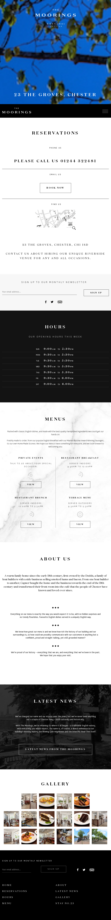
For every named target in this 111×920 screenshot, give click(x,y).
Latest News (67, 891)
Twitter (52, 302)
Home (7, 885)
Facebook (46, 301)
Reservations (14, 891)
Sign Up (96, 293)
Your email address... (11, 291)
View (31, 485)
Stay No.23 (65, 903)
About (61, 885)
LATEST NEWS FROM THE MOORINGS (55, 749)
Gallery (63, 897)
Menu (7, 903)
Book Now (55, 188)
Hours (7, 897)
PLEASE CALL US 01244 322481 (55, 161)
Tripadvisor (60, 301)
